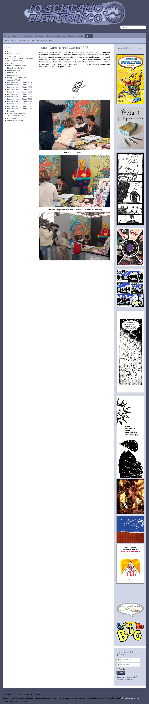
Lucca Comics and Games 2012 (19, 97)
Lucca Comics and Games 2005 (19, 85)
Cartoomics (11, 56)
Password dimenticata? (125, 679)
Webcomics (16, 36)
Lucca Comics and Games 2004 (19, 82)
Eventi (89, 36)
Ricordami (122, 669)
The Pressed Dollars (15, 116)
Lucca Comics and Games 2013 (19, 99)
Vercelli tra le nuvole (15, 121)
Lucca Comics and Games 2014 (19, 101)
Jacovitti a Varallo (14, 80)
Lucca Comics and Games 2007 (19, 89)
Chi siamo (40, 36)
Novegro (10, 111)
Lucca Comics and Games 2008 (19, 92)
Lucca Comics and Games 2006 (19, 87)
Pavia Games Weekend (16, 113)
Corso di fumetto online (56, 36)
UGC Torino (11, 118)
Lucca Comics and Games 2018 (19, 109)
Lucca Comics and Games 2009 (19, 94)
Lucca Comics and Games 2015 (19, 104)
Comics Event (12, 63)
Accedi (120, 673)
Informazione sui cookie (130, 698)
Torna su (143, 702)
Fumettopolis (12, 73)
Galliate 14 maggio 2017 (16, 78)
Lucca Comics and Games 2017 (19, 106)
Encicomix (28, 36)
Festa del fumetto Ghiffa (16, 66)
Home (6, 36)
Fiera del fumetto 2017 (16, 68)
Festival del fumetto (75, 36)
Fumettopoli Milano (14, 70)
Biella (9, 51)
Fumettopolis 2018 (14, 75)
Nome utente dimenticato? (127, 677)
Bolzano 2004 (12, 54)
